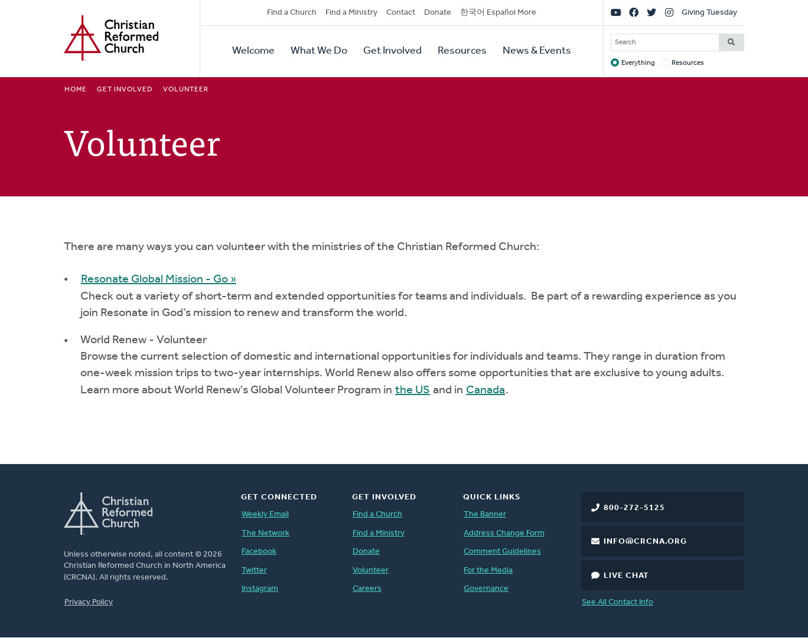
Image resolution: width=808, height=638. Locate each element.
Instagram (260, 588)
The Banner (485, 514)
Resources (462, 51)
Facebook (259, 551)
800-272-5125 (634, 508)
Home (75, 89)
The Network (265, 533)
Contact (400, 12)
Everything (638, 63)
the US (412, 390)
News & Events (537, 51)
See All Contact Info (617, 602)
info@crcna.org (645, 541)
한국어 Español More (498, 12)
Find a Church (292, 12)
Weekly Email (265, 514)
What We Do (319, 51)
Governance (486, 588)
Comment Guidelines (502, 551)
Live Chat (626, 575)
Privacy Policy (88, 602)
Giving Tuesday (709, 12)
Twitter (254, 570)
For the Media (488, 570)
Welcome (253, 51)
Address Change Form (504, 533)
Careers (367, 588)
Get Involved (392, 51)
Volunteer (371, 570)
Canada (485, 390)
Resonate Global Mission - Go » (158, 279)
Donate (437, 12)
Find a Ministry (351, 12)
